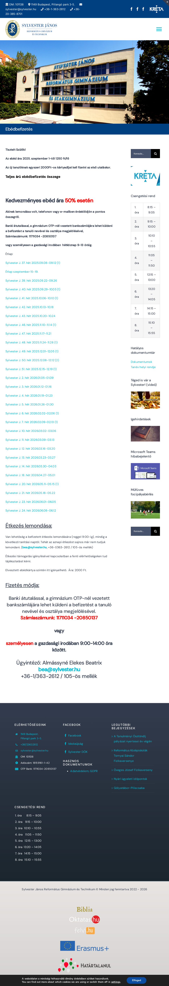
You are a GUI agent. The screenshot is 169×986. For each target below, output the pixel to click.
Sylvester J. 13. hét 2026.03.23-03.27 (30, 457)
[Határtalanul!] (84, 959)
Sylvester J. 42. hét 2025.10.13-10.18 (29, 307)
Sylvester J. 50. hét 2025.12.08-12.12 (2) (32, 360)
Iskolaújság (75, 744)
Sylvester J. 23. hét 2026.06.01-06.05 (30, 502)
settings (115, 982)
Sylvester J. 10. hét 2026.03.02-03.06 (30, 431)
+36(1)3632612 (29, 744)
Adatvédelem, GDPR (84, 771)
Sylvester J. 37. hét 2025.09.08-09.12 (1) (32, 263)
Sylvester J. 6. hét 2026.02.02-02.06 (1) (32, 413)
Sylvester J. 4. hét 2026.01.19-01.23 (29, 395)
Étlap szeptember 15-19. (21, 272)
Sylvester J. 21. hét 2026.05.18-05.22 (30, 493)
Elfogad (136, 980)
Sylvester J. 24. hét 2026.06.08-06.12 (30, 510)
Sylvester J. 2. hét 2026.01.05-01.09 (29, 378)
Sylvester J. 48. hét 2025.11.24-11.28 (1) (31, 342)
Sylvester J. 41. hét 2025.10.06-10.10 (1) (31, 298)
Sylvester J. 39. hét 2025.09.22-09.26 (31, 280)
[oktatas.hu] (84, 917)
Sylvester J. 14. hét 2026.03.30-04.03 (30, 466)
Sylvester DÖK (78, 752)
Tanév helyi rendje (143, 367)
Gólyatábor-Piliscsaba (129, 788)
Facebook (74, 735)
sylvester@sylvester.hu (34, 750)
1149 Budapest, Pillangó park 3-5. (51, 4)
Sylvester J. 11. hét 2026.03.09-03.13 (29, 440)
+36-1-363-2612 (53, 9)
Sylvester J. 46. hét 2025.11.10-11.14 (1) (30, 325)
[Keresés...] (141, 153)
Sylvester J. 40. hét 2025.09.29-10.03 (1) (32, 289)
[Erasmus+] (84, 939)
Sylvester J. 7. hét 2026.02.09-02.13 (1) (31, 422)
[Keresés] (155, 153)
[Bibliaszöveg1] (84, 908)
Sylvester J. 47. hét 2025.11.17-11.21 (28, 333)
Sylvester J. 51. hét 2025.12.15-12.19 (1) (31, 369)
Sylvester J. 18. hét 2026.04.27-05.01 (30, 475)
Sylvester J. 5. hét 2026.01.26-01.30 (29, 404)
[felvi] (84, 928)
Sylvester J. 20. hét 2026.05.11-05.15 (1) (32, 484)
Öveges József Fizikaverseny (133, 770)
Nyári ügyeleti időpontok (130, 779)
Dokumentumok (141, 362)
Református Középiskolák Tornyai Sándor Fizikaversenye (131, 755)
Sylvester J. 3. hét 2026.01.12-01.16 (28, 387)
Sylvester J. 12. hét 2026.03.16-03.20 (30, 449)
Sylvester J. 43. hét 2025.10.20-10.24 (30, 316)
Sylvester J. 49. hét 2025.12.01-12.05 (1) (31, 351)
